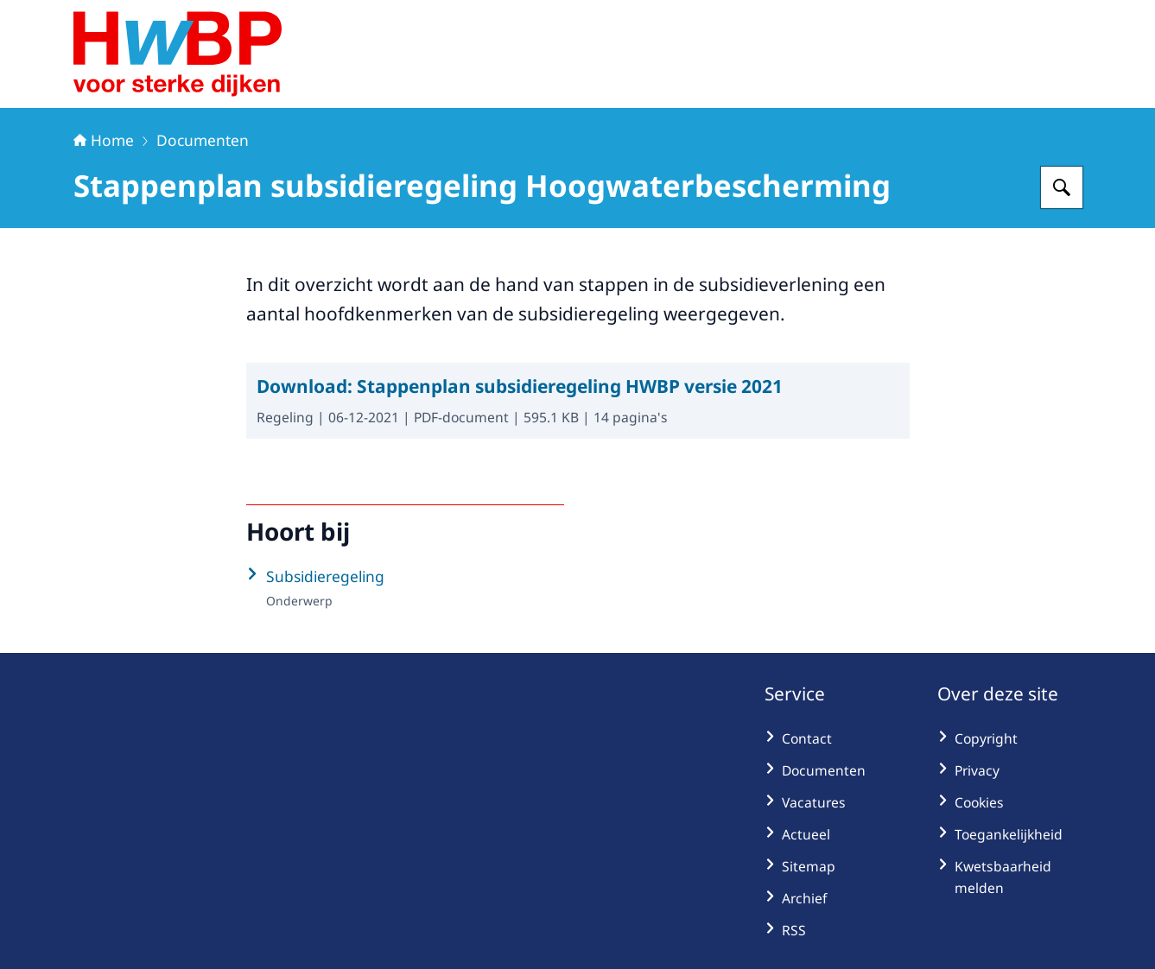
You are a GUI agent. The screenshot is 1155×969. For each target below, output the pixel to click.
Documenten (202, 140)
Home (103, 140)
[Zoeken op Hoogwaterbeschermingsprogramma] (1061, 187)
